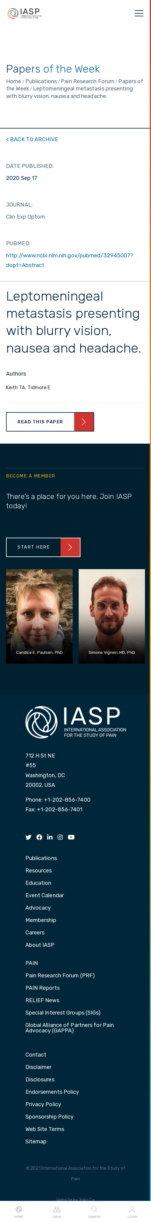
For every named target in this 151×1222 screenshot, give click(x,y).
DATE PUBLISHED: (30, 166)
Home (19, 1212)
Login (132, 1212)
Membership (41, 920)
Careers (35, 933)
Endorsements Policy (52, 1092)
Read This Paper (40, 422)
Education (38, 883)
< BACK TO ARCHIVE (32, 139)
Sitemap (36, 1142)
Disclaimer (38, 1067)
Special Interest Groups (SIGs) (63, 1013)
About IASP (40, 945)
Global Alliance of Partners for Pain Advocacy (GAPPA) (69, 1028)
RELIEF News (42, 1001)
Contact (36, 1055)
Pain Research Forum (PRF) (60, 976)
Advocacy (38, 908)
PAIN (31, 963)
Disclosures (39, 1080)
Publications (41, 858)
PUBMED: (18, 243)
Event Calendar (44, 896)
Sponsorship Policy (49, 1117)
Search (94, 1212)
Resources (38, 871)
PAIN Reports (42, 988)
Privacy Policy (43, 1105)
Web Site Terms (44, 1129)
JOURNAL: (19, 204)
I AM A (56, 1212)
